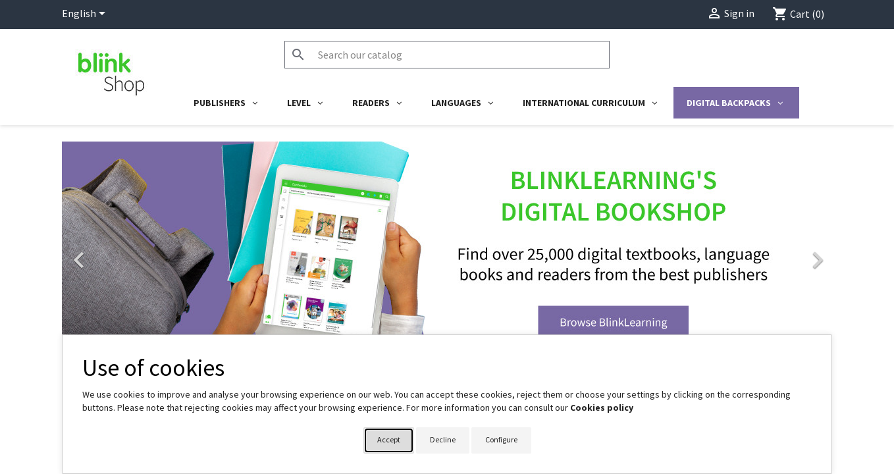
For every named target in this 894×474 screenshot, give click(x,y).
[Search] (447, 54)
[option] (447, 253)
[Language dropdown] (86, 14)
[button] (120, 253)
